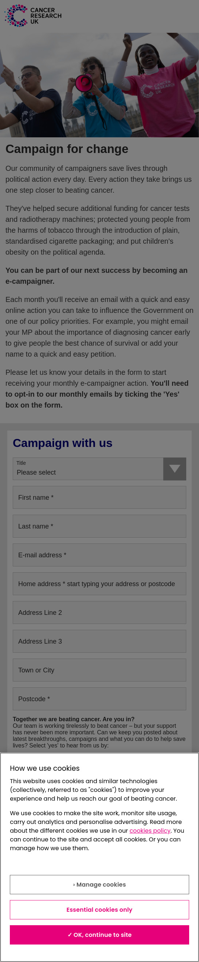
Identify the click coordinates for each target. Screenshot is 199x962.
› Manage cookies (99, 884)
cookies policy (150, 830)
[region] (99, 857)
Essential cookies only (100, 910)
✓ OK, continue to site (99, 935)
